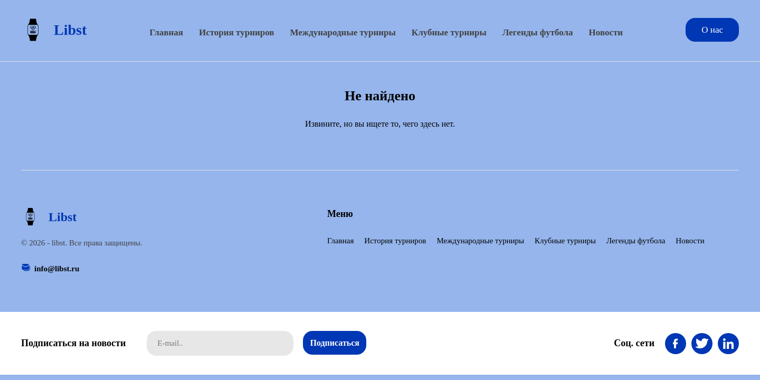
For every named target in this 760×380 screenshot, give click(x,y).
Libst (54, 30)
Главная (166, 32)
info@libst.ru (56, 268)
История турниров (236, 32)
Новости (606, 32)
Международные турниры (342, 32)
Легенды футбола (537, 32)
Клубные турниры (449, 32)
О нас (712, 30)
